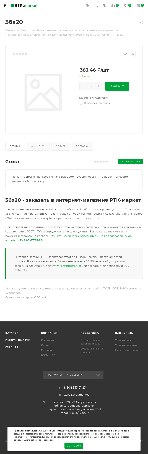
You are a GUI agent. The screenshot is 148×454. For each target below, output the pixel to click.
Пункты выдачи (17, 340)
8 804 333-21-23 (75, 387)
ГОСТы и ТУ (48, 355)
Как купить (38, 146)
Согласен (74, 445)
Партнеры (47, 350)
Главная (12, 347)
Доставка (82, 146)
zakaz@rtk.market (68, 265)
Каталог (11, 332)
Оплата (60, 146)
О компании (48, 340)
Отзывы (15, 146)
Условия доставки (126, 345)
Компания (49, 332)
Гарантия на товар (126, 350)
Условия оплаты (124, 340)
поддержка (90, 332)
